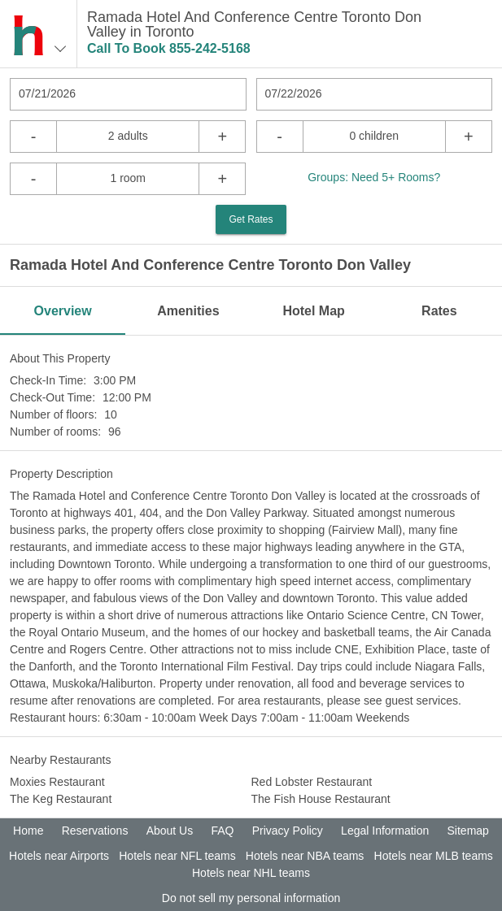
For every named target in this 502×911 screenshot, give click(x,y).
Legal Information (385, 830)
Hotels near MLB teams (433, 855)
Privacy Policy (287, 830)
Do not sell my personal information (251, 897)
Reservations (95, 830)
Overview (63, 311)
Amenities (188, 311)
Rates (439, 311)
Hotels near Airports (59, 855)
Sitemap (468, 830)
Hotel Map (313, 311)
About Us (170, 830)
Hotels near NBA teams (305, 855)
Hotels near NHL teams (251, 872)
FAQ (222, 830)
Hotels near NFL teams (177, 855)
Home (28, 830)
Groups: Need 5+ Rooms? (374, 177)
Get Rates (251, 219)
